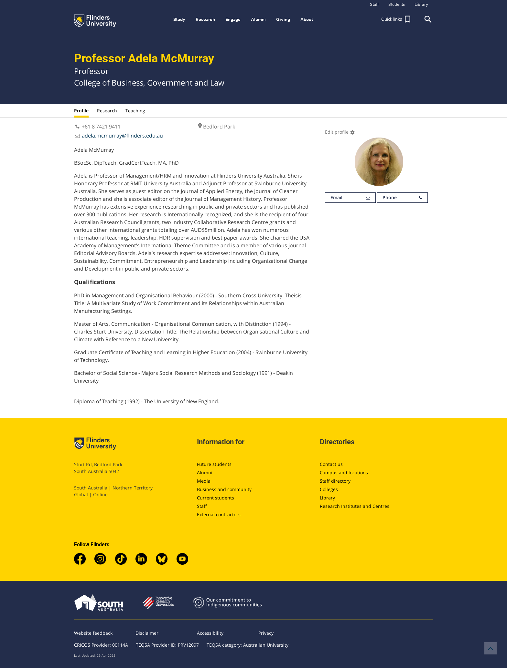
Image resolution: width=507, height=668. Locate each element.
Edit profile (340, 132)
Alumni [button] (258, 19)
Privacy (266, 633)
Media (203, 481)
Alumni (204, 472)
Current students (215, 498)
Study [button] (179, 19)
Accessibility (210, 633)
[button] (396, 19)
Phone (402, 197)
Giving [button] (283, 19)
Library (327, 498)
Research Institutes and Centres (354, 506)
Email (350, 197)
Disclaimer (146, 633)
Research (107, 111)
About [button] (306, 19)
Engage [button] (233, 19)
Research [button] (205, 19)
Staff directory (335, 481)
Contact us (331, 464)
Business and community (224, 489)
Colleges (329, 489)
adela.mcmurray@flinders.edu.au (122, 135)
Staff (202, 506)
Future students (214, 464)
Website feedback (93, 633)
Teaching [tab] (135, 111)
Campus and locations (344, 472)
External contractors (219, 514)
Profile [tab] (81, 111)
